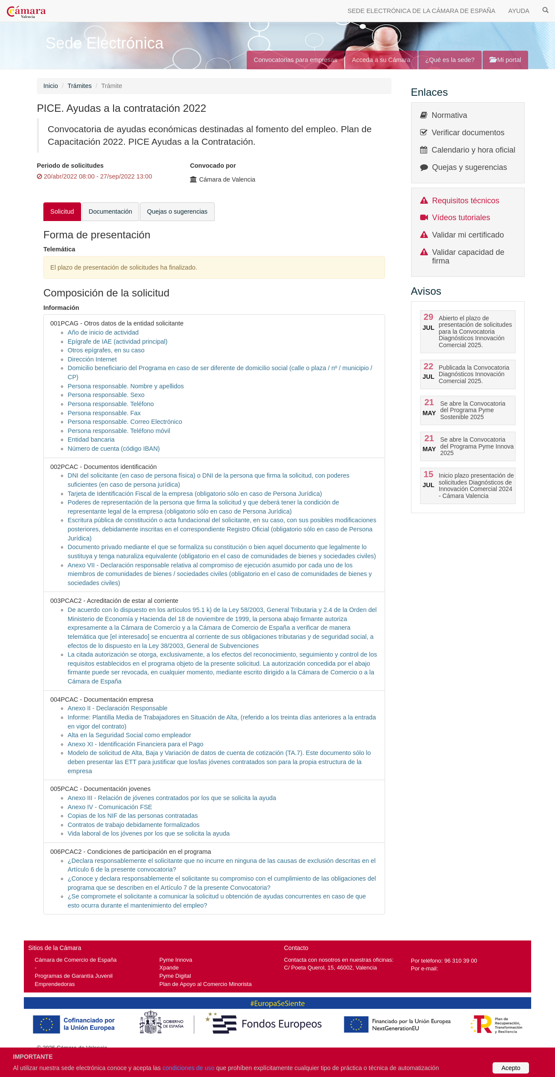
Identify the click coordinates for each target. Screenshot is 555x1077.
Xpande (169, 967)
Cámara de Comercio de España (76, 960)
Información (61, 307)
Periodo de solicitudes (70, 165)
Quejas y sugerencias (469, 167)
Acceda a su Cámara (381, 59)
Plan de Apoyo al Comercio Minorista (206, 984)
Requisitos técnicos (466, 200)
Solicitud (62, 211)
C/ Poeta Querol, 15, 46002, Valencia (330, 967)
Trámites (80, 85)
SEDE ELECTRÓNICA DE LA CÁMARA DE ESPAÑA (422, 10)
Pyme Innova (176, 960)
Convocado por (213, 165)
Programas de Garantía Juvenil (74, 976)
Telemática (59, 249)
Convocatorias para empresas (295, 59)
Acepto (510, 1067)
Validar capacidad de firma (468, 256)
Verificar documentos (468, 132)
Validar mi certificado (468, 235)
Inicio (50, 85)
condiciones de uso (189, 1067)
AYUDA (518, 10)
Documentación (110, 211)
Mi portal (505, 59)
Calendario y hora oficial (474, 150)
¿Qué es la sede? (450, 59)
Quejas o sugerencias (177, 211)
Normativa (449, 115)
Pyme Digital (175, 976)
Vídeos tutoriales (461, 217)
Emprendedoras (55, 984)
